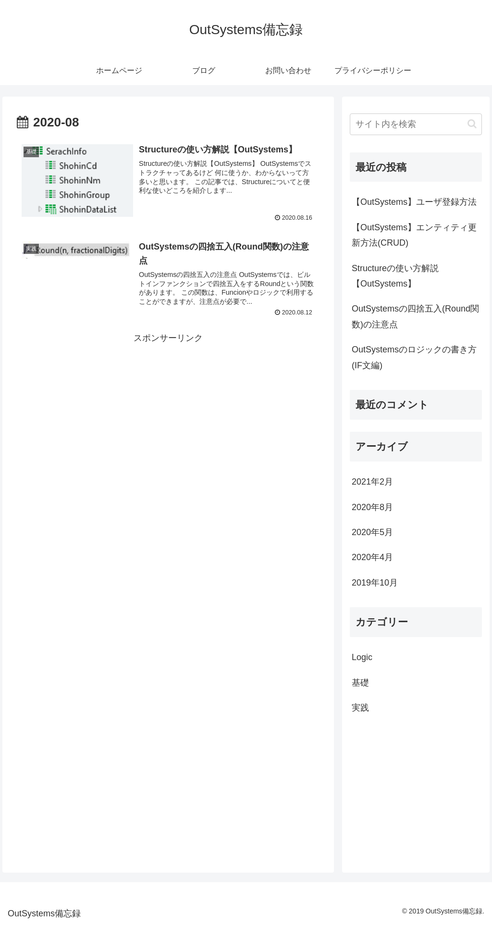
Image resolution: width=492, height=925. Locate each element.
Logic (362, 657)
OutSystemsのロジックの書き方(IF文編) (414, 357)
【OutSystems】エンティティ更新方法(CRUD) (414, 235)
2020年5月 (372, 532)
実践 (360, 707)
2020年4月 (372, 557)
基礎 (360, 683)
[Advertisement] (168, 413)
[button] (472, 123)
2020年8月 (372, 507)
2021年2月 (372, 482)
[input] (415, 124)
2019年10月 (375, 583)
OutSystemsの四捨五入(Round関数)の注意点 (415, 316)
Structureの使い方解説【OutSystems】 (395, 275)
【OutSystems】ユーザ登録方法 (414, 202)
